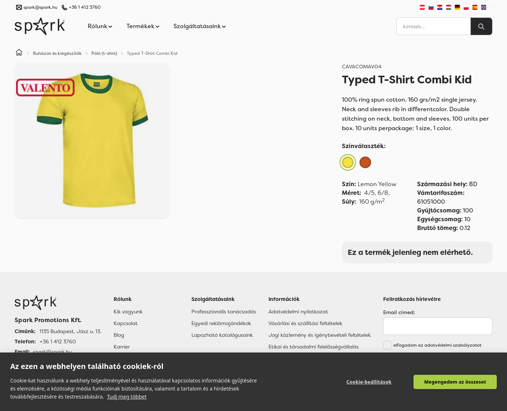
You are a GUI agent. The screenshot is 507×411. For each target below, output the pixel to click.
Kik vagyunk (128, 311)
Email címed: (399, 312)
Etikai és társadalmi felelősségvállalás (313, 346)
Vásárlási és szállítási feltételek (305, 323)
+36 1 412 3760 (84, 7)
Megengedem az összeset (455, 381)
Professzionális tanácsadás (223, 311)
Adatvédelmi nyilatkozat (298, 311)
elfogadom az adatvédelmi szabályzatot (437, 345)
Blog (119, 335)
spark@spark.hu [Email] (52, 351)
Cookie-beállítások (369, 381)
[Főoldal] (58, 302)
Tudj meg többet (127, 396)
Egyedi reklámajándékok (221, 323)
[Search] (481, 26)
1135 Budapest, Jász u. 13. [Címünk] (70, 331)
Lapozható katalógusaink (222, 335)
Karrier (122, 346)
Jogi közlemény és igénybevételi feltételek (319, 335)
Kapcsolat (126, 323)
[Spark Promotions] (40, 26)
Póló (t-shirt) (104, 53)
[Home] (19, 53)
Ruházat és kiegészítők (57, 53)
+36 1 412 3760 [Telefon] (58, 341)
